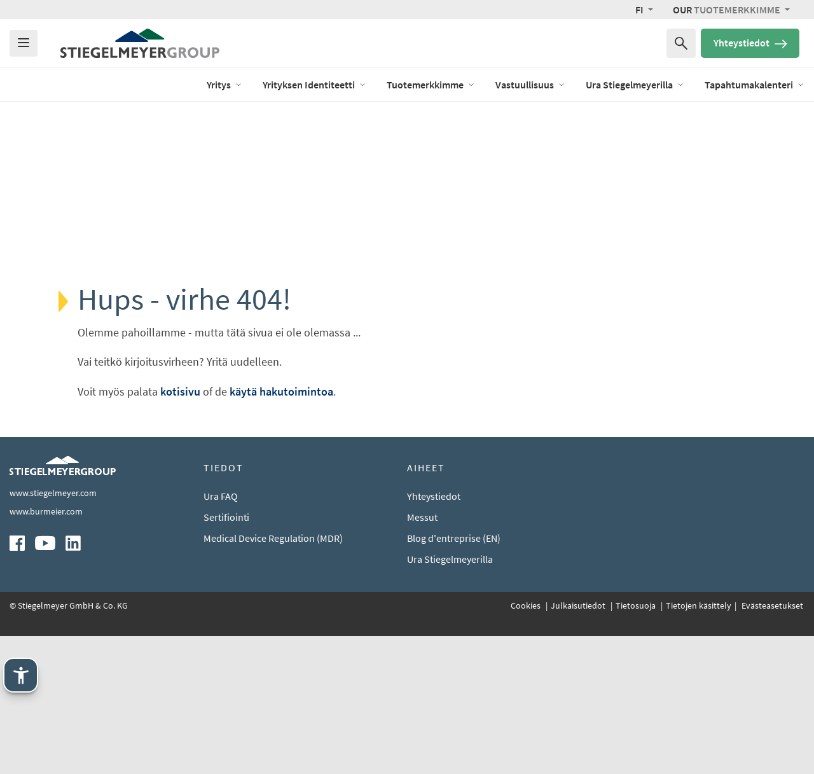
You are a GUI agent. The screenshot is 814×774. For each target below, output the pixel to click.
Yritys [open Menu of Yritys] (224, 84)
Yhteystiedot (750, 42)
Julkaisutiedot (579, 744)
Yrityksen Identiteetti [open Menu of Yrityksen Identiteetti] (314, 84)
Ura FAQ (221, 634)
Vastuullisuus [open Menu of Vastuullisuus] (530, 84)
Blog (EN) (166, 84)
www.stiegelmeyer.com (53, 631)
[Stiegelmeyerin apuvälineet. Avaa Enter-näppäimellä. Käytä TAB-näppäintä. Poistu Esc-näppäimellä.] (20, 675)
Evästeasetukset (771, 744)
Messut (422, 655)
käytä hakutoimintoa (281, 391)
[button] (644, 9)
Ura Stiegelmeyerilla (450, 697)
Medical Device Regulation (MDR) (273, 676)
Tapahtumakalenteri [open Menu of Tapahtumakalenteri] (754, 84)
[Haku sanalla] (681, 43)
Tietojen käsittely (698, 744)
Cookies (526, 744)
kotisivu (180, 391)
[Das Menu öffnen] (24, 43)
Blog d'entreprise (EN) (453, 676)
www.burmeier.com (46, 650)
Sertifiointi (226, 655)
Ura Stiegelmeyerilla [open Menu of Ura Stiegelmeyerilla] (635, 84)
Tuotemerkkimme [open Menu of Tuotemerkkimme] (431, 84)
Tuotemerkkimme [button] (727, 9)
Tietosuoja (637, 744)
